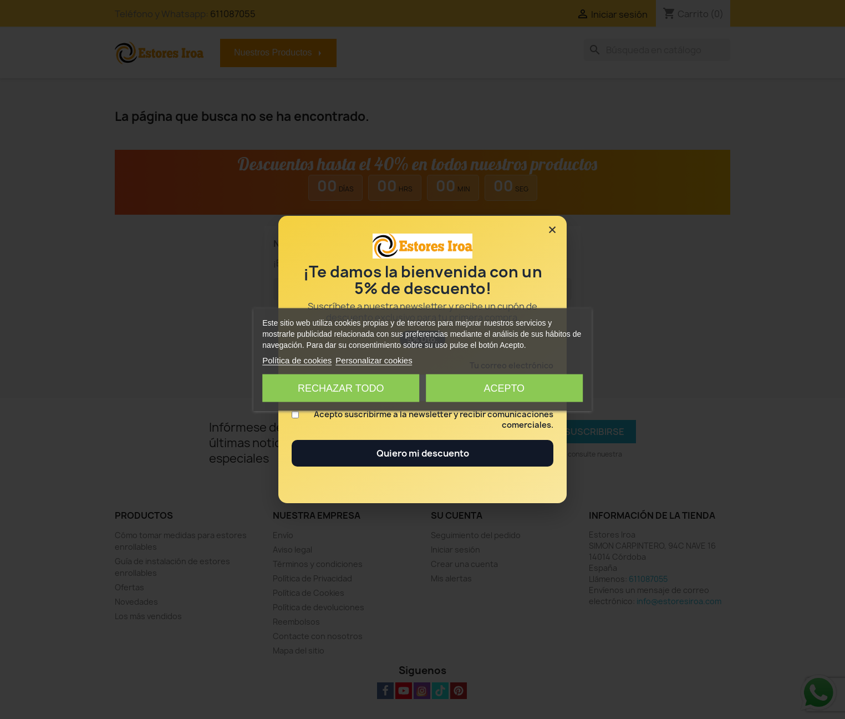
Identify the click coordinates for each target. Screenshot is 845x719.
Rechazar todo (341, 388)
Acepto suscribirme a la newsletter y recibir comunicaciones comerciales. (433, 420)
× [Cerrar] (552, 229)
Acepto (504, 388)
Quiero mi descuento (422, 453)
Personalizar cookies (373, 360)
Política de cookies (297, 360)
